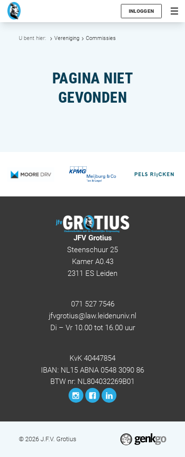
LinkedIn (109, 395)
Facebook (92, 395)
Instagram (76, 395)
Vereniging (66, 38)
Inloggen (141, 11)
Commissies (101, 38)
